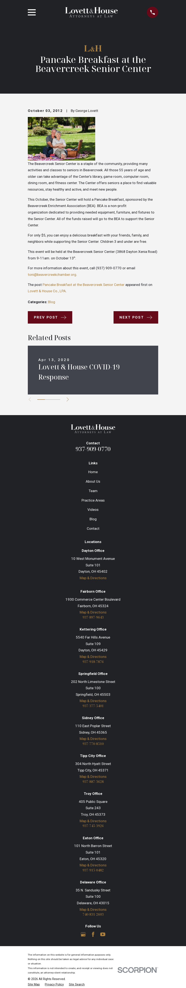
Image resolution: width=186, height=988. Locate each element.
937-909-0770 (93, 449)
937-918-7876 (93, 662)
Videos (93, 509)
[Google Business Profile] (83, 935)
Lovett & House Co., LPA (47, 291)
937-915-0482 (93, 871)
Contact (93, 528)
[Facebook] (93, 935)
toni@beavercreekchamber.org (52, 274)
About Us (93, 481)
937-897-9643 (93, 617)
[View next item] (69, 399)
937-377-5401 (93, 706)
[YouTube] (102, 935)
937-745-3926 (93, 827)
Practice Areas (93, 500)
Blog (51, 302)
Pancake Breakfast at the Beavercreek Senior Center (83, 285)
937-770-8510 (93, 744)
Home (93, 472)
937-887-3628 (93, 782)
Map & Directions (93, 578)
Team (93, 491)
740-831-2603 (93, 916)
